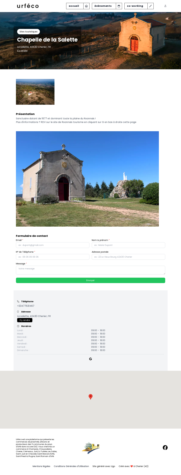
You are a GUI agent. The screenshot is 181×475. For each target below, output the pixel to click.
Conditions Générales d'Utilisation (71, 466)
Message (21, 263)
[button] (91, 397)
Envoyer (90, 280)
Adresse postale (100, 251)
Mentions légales (41, 466)
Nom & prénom (101, 240)
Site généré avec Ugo (104, 466)
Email (19, 240)
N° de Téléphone (25, 251)
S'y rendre (22, 50)
